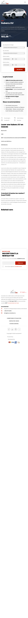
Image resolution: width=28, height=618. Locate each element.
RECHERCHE (19, 69)
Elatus (19, 339)
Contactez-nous (14, 321)
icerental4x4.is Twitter (19, 329)
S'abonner (20, 263)
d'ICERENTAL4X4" (18, 266)
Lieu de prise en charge (8, 45)
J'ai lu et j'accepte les (12, 266)
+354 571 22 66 (7, 311)
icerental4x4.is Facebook (8, 329)
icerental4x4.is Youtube (12, 329)
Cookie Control (14, 323)
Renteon (17, 337)
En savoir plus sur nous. (13, 303)
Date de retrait (6, 56)
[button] (25, 2)
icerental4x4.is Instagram (15, 329)
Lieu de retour (6, 50)
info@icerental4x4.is (10, 313)
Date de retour (6, 62)
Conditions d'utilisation (14, 318)
